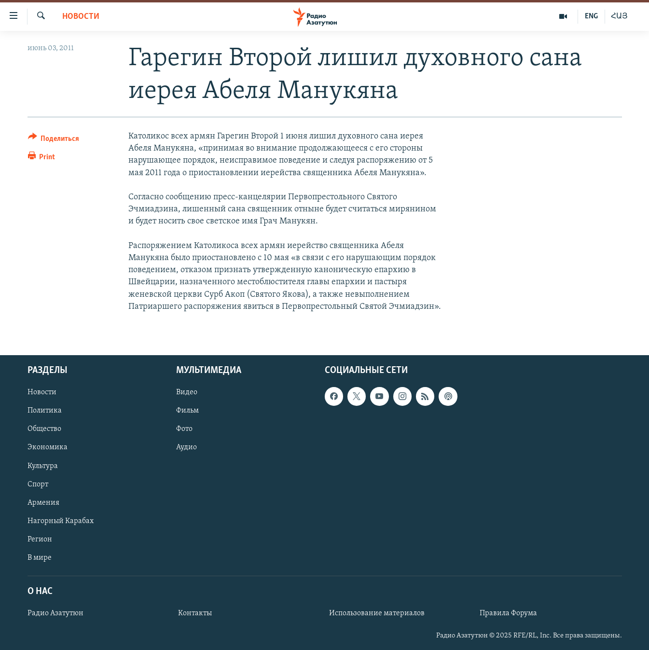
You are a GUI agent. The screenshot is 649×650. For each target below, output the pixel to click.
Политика (45, 411)
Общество (44, 429)
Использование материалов (377, 613)
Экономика (48, 447)
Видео (186, 392)
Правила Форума (508, 613)
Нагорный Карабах (61, 521)
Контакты (195, 613)
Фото (184, 429)
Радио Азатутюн (55, 613)
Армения (43, 503)
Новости (80, 16)
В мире (40, 558)
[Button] (54, 140)
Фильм (187, 411)
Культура (43, 466)
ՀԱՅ (619, 16)
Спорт (38, 484)
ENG (591, 16)
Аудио (186, 447)
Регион (40, 539)
